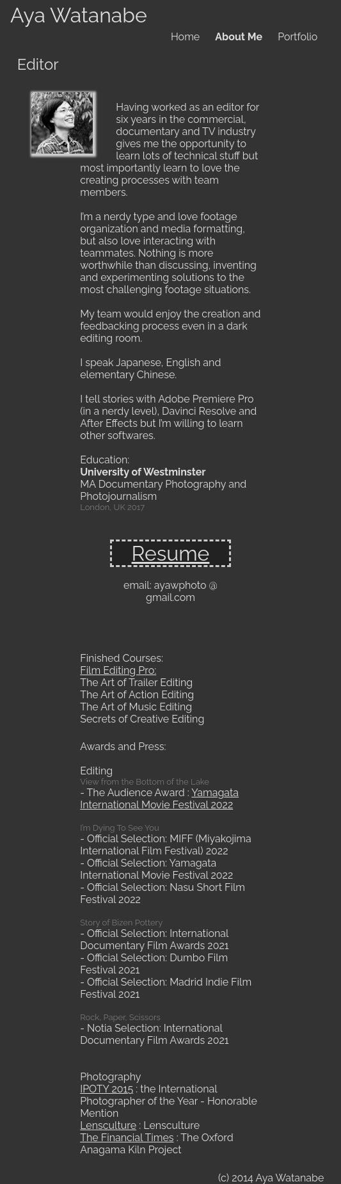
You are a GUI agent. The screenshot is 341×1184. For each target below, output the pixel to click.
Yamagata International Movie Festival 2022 (159, 799)
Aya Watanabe (78, 15)
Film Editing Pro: (118, 670)
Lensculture (108, 1125)
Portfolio (297, 37)
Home (185, 37)
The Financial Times (126, 1138)
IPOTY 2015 (106, 1089)
